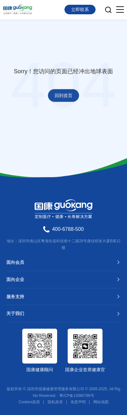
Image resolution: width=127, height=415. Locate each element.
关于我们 (15, 313)
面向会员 (15, 262)
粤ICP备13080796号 (76, 395)
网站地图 (101, 402)
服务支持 (15, 296)
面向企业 (15, 279)
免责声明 (78, 402)
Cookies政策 (29, 402)
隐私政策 (55, 402)
